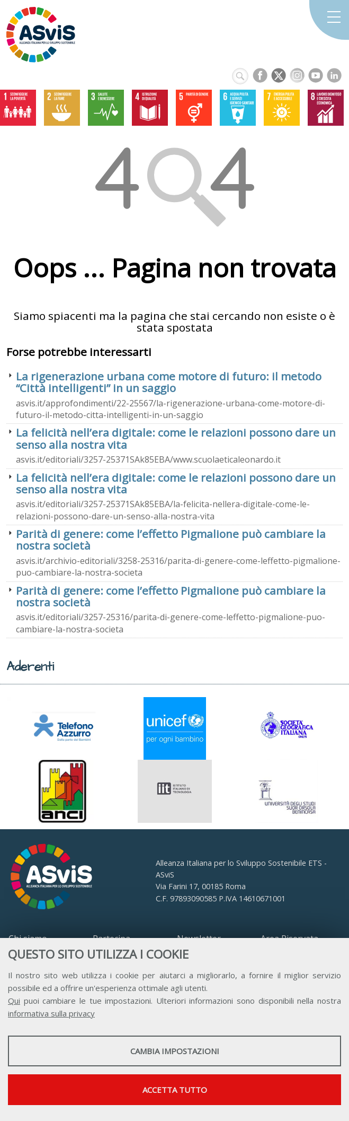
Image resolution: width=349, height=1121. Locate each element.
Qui (14, 1000)
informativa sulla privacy (51, 1013)
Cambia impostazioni (174, 1051)
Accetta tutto (174, 1089)
